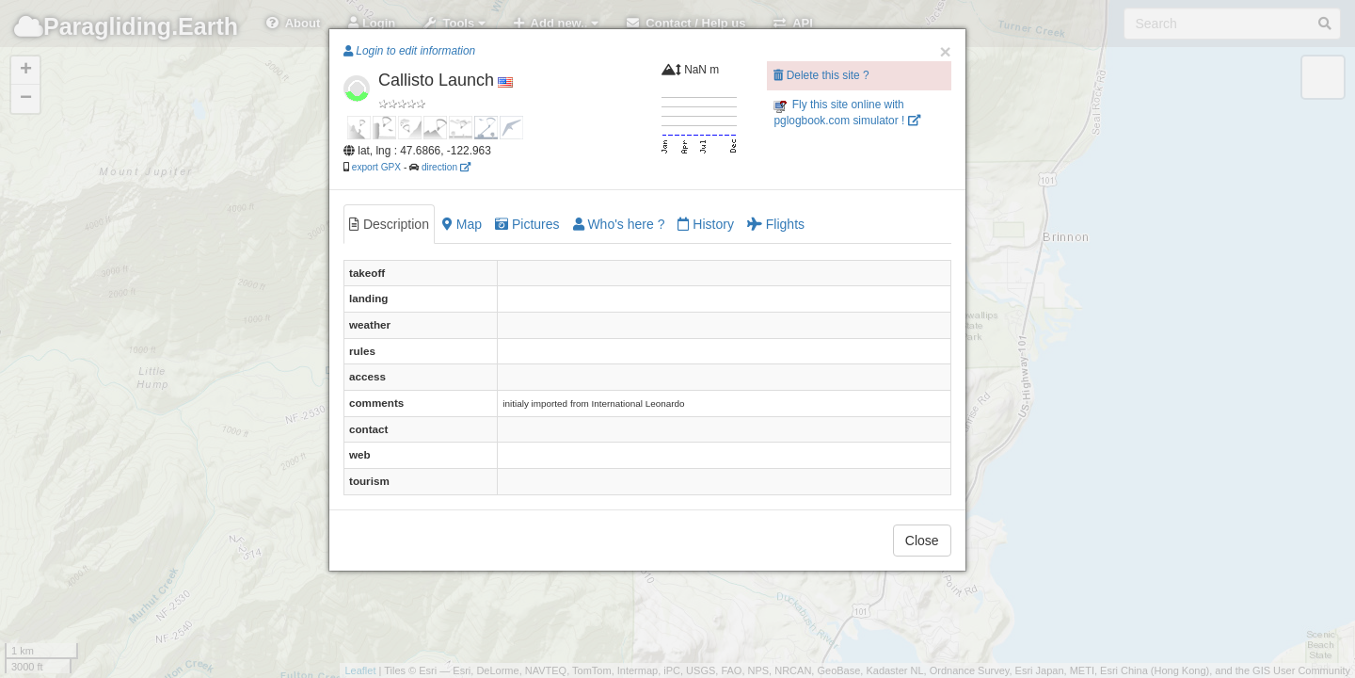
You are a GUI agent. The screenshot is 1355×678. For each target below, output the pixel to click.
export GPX (376, 167)
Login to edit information (409, 50)
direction (446, 167)
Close (922, 540)
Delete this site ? (821, 75)
